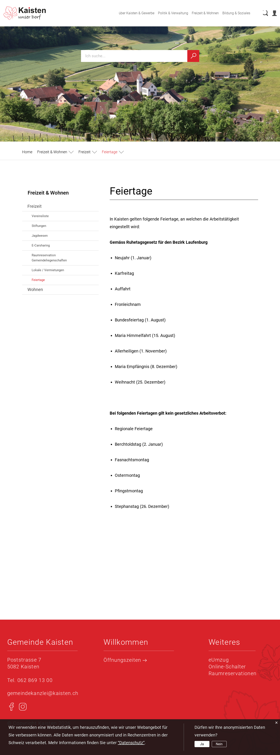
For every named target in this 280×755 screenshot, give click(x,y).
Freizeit (34, 206)
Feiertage (47, 279)
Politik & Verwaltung (169, 13)
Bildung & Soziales (232, 13)
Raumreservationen (232, 673)
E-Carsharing (41, 245)
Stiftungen (39, 226)
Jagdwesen (40, 236)
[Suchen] (193, 56)
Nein (219, 744)
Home (27, 152)
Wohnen (35, 289)
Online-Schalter (227, 667)
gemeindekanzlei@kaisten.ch (42, 693)
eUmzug (219, 660)
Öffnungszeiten (125, 660)
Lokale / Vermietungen (48, 270)
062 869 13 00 (35, 680)
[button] (55, 152)
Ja (202, 744)
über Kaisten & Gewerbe (132, 13)
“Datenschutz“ (131, 742)
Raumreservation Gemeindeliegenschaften (49, 257)
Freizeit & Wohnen (201, 13)
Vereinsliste (40, 216)
